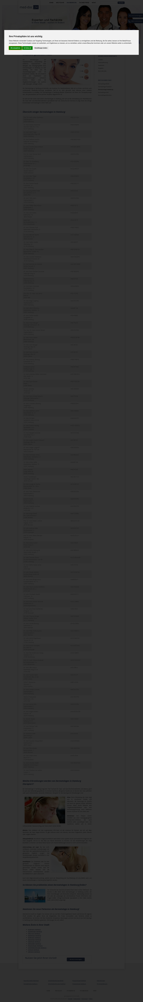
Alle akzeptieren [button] (15, 48)
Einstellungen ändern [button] (41, 48)
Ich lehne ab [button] (27, 48)
